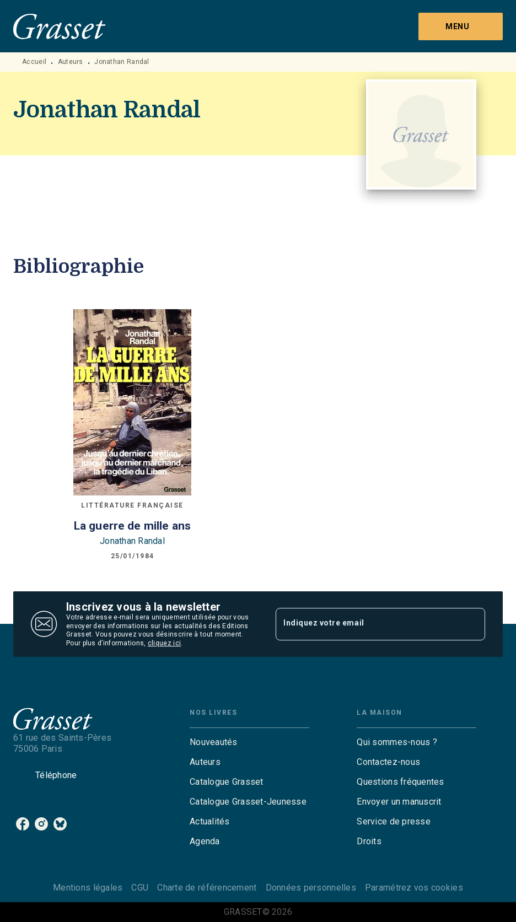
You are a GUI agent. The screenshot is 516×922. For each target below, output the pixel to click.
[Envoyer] (472, 624)
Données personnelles (311, 887)
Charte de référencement (206, 887)
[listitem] (22, 824)
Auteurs (70, 62)
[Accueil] (59, 26)
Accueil (34, 62)
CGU (139, 887)
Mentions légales (87, 887)
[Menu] (460, 26)
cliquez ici (164, 644)
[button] (249, 742)
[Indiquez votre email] (367, 624)
